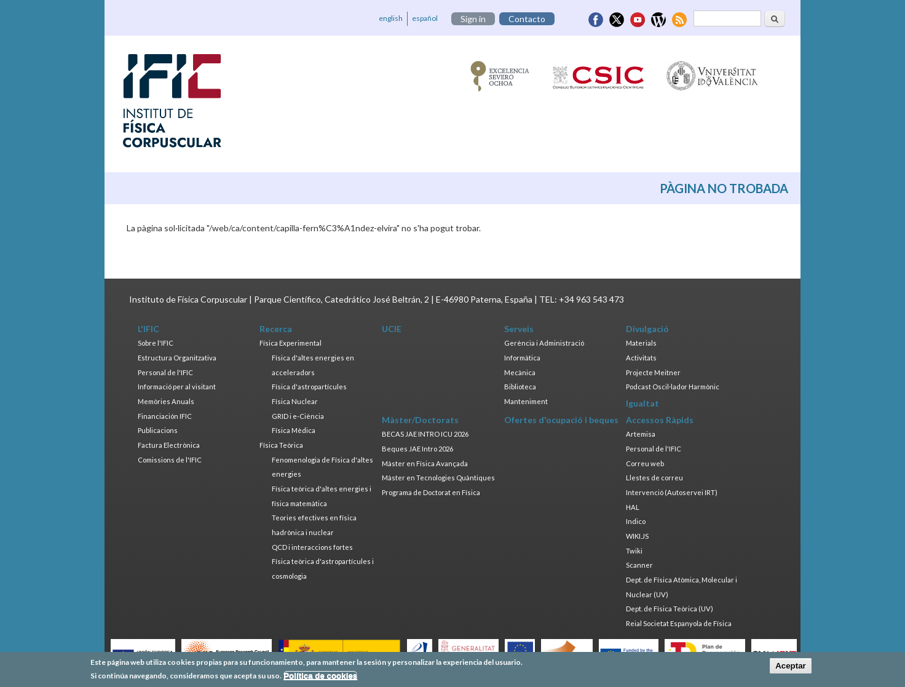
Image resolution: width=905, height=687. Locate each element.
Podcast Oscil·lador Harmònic (672, 387)
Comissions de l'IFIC (170, 460)
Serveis (519, 329)
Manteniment (526, 401)
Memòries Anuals (166, 401)
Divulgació (647, 329)
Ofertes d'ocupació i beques (561, 420)
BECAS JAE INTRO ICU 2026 (425, 434)
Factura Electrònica (169, 445)
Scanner (639, 565)
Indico (636, 521)
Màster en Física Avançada (425, 463)
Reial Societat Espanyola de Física (679, 623)
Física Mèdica (293, 430)
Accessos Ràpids (660, 420)
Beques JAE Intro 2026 (417, 449)
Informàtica (522, 358)
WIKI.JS (637, 536)
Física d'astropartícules (309, 387)
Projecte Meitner (653, 372)
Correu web (645, 463)
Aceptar (790, 667)
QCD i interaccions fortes (312, 547)
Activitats (641, 358)
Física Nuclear (295, 401)
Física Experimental (290, 343)
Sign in (473, 19)
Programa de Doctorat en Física (431, 492)
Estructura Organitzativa (177, 358)
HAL (632, 507)
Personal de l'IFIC (165, 372)
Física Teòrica (281, 445)
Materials (641, 343)
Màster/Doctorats (420, 420)
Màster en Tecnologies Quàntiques (438, 478)
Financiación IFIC (165, 416)
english (391, 18)
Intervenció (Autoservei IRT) (671, 492)
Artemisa (640, 434)
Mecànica (519, 372)
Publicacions (158, 430)
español (425, 18)
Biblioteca (520, 387)
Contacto (526, 19)
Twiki (634, 551)
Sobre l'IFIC (155, 343)
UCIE (391, 329)
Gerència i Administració (544, 343)
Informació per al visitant (177, 387)
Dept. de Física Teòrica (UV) (669, 609)
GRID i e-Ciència (298, 416)
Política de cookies (320, 678)
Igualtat (642, 403)
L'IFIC (148, 329)
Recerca (275, 329)
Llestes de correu (654, 478)
